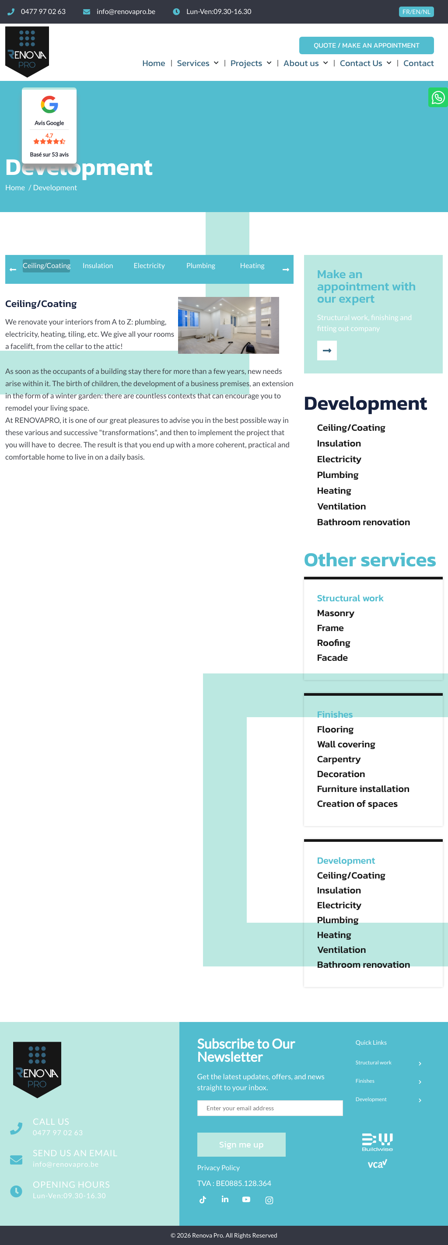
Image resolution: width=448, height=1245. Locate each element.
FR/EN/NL (416, 12)
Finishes (335, 714)
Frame (330, 628)
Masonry (336, 613)
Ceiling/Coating (351, 427)
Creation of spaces (357, 803)
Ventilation (341, 506)
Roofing (334, 643)
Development (55, 187)
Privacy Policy (218, 1168)
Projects (246, 63)
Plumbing (338, 475)
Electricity (339, 459)
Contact (418, 63)
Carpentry (339, 759)
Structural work (350, 598)
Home (153, 63)
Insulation (339, 443)
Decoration (341, 774)
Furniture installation (363, 789)
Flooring (335, 729)
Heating (334, 490)
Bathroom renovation (363, 522)
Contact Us (361, 63)
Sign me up (241, 1144)
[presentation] (13, 269)
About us (301, 63)
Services (193, 63)
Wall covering (346, 744)
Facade (332, 657)
